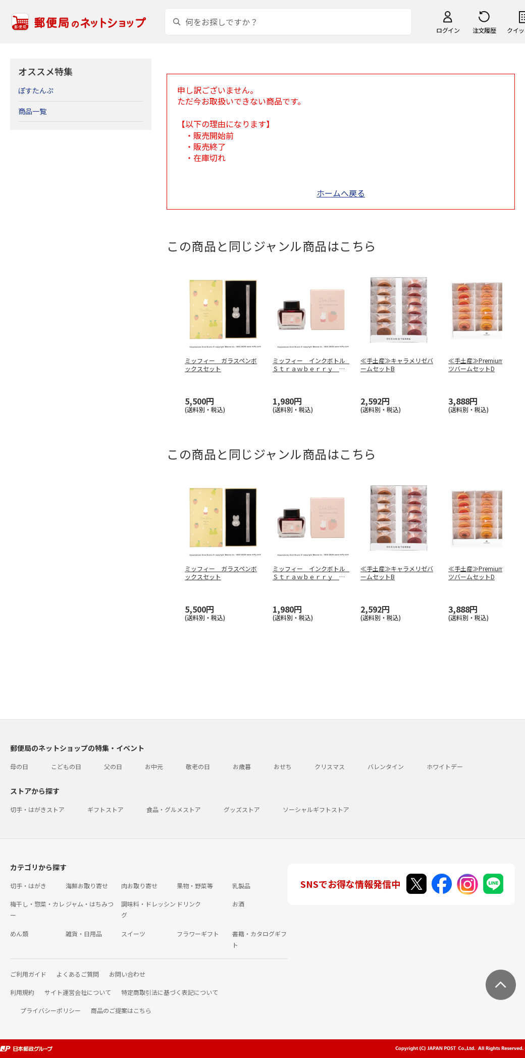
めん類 (19, 933)
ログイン (447, 30)
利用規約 (22, 992)
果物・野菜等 (195, 885)
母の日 (19, 766)
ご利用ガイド (28, 974)
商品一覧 (32, 111)
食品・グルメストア (173, 809)
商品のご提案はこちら (121, 1010)
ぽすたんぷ (36, 90)
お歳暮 (242, 766)
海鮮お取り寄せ (87, 885)
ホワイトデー (445, 766)
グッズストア (242, 809)
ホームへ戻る (341, 193)
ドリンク (189, 903)
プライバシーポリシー (50, 1010)
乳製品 (241, 885)
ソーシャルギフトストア (316, 809)
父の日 (113, 766)
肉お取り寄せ (139, 885)
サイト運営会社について (77, 992)
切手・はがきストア (37, 809)
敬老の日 (198, 766)
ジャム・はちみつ (90, 903)
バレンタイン (386, 766)
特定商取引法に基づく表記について (169, 992)
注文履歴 (484, 30)
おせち (283, 766)
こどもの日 (66, 766)
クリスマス (329, 766)
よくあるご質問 (78, 974)
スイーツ (133, 933)
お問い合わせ (127, 974)
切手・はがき (28, 885)
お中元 (154, 766)
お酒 (238, 903)
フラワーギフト (198, 933)
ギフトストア (105, 809)
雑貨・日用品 (84, 933)
